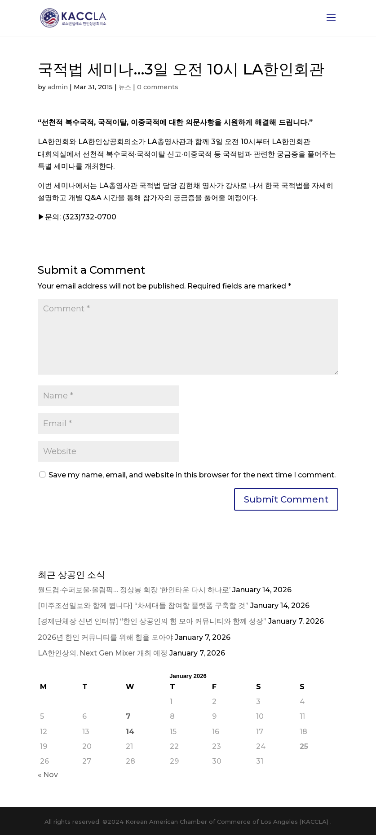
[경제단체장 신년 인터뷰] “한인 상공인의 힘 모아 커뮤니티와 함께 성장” (152, 621)
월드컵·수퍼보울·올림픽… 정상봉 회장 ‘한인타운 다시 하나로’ (134, 590)
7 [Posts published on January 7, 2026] (128, 716)
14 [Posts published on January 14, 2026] (130, 731)
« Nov (48, 774)
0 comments (157, 87)
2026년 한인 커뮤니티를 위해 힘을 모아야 (105, 637)
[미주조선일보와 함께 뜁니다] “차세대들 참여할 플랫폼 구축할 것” (143, 605)
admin (58, 87)
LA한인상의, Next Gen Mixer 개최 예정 (103, 653)
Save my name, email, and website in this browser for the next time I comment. (192, 475)
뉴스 (125, 87)
